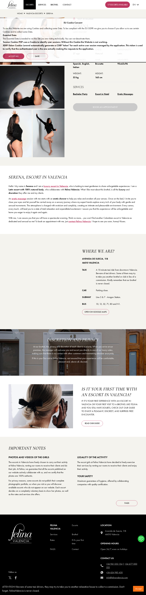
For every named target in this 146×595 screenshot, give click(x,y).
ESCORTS (30, 4)
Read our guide (92, 423)
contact (67, 4)
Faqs (52, 549)
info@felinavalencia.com (117, 577)
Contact (75, 549)
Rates (52, 540)
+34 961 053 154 (114, 563)
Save (37, 56)
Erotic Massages (125, 94)
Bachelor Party (80, 94)
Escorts (75, 525)
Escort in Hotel (102, 94)
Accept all (14, 56)
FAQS (126, 503)
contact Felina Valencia (79, 221)
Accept (138, 588)
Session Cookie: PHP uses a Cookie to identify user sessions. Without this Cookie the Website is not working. (55, 42)
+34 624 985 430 (114, 572)
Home (20, 13)
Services (42, 4)
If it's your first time (78, 542)
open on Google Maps (96, 312)
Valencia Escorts (34, 13)
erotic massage (19, 198)
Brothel (54, 4)
